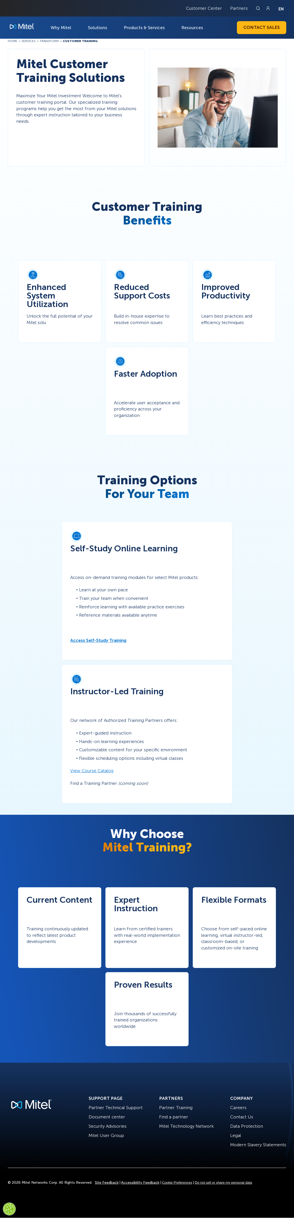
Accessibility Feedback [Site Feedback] (140, 1182)
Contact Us (241, 1116)
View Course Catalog (91, 770)
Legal (235, 1135)
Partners (239, 8)
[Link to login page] (267, 8)
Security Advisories (108, 1126)
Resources (192, 27)
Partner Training (175, 1107)
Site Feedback (107, 1182)
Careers (238, 1107)
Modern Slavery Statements (258, 1144)
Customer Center (204, 8)
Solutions (97, 27)
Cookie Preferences (177, 1182)
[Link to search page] (258, 8)
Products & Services (144, 27)
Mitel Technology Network (186, 1126)
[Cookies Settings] (9, 1209)
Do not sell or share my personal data (223, 1182)
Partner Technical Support (116, 1107)
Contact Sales (261, 27)
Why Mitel (61, 27)
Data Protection (246, 1126)
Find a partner (173, 1116)
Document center (107, 1116)
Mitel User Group (106, 1135)
